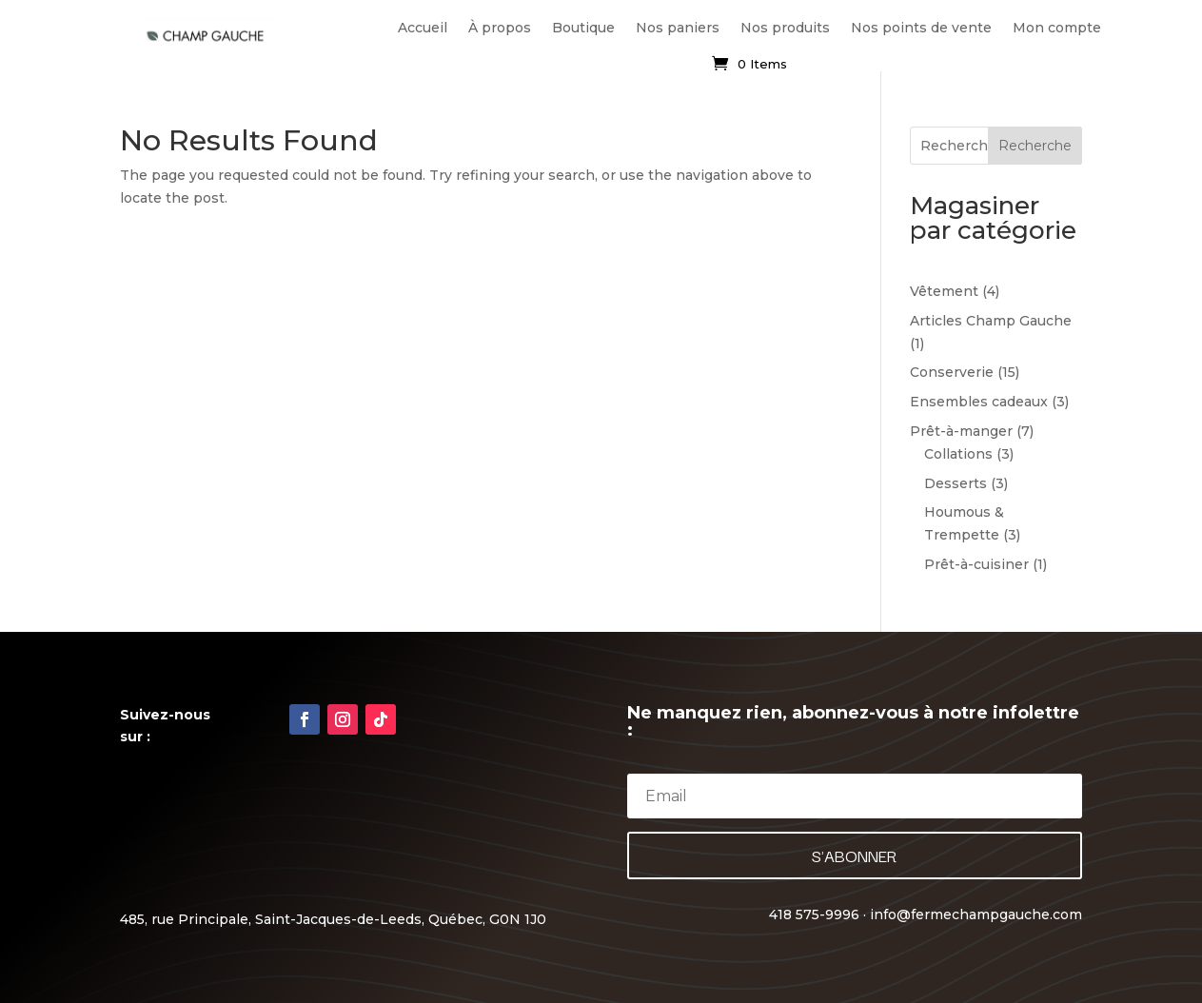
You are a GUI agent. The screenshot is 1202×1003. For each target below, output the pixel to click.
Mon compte (1057, 27)
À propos (499, 27)
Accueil (422, 27)
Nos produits (785, 27)
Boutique (583, 27)
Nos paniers (677, 27)
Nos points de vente (921, 27)
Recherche (1035, 145)
